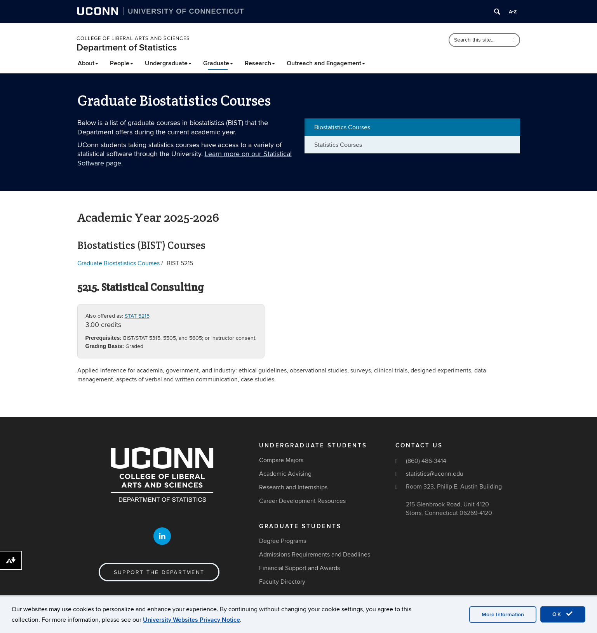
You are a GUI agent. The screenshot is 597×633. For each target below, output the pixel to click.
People (121, 63)
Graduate (218, 63)
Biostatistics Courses (342, 127)
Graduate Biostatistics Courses (118, 263)
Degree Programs (282, 541)
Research (260, 63)
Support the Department (159, 572)
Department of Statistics (127, 47)
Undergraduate (168, 63)
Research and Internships (293, 487)
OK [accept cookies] (562, 613)
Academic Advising (285, 474)
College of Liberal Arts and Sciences (133, 38)
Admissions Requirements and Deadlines (314, 554)
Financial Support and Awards (299, 568)
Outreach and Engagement (326, 63)
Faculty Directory (282, 582)
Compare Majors (281, 460)
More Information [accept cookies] (503, 614)
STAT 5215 (137, 316)
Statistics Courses (338, 145)
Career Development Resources (302, 501)
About (88, 63)
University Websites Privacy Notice (191, 620)
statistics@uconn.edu (434, 474)
